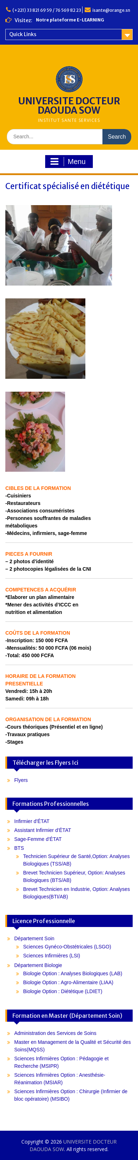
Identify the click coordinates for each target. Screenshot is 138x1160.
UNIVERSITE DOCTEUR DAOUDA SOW (69, 105)
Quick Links (22, 34)
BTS (19, 848)
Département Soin (34, 938)
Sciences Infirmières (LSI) (51, 955)
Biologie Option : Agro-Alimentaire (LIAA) (68, 982)
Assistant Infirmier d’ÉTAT (42, 830)
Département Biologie (38, 965)
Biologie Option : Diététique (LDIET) (62, 991)
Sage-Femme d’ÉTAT (38, 839)
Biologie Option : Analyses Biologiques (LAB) (72, 973)
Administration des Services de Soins (55, 1033)
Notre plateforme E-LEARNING (70, 20)
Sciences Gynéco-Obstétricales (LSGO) (67, 947)
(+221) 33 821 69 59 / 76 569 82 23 (46, 10)
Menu (68, 161)
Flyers (21, 780)
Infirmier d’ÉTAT (31, 821)
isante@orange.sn (111, 10)
